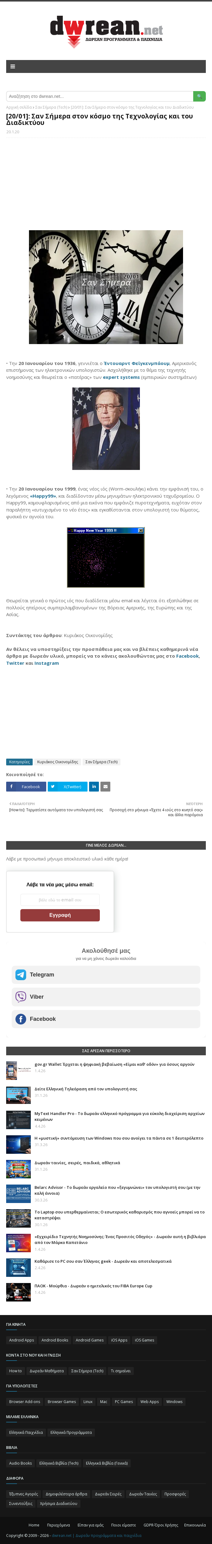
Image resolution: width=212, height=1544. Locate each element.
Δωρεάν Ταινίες (143, 1494)
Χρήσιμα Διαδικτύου (58, 1503)
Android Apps (21, 1340)
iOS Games (144, 1340)
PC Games (124, 1401)
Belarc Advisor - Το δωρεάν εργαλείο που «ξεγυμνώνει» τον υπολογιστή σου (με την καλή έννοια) (117, 1190)
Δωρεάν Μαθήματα (47, 1371)
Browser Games (62, 1401)
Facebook (187, 656)
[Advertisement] (106, 187)
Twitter (15, 663)
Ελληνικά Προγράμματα (71, 1432)
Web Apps (150, 1401)
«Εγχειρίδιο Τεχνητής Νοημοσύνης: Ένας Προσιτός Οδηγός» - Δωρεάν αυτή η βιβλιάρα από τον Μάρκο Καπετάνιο (120, 1239)
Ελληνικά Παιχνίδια (26, 1432)
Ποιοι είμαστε (123, 1525)
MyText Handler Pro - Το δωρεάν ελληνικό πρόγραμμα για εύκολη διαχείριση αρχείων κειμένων (120, 1116)
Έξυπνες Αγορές (23, 1494)
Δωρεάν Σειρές (108, 1494)
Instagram (47, 663)
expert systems (121, 377)
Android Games (90, 1340)
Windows (174, 1401)
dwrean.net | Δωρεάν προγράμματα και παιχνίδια (96, 1535)
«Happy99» (43, 496)
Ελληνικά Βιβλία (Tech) (58, 1463)
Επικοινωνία (195, 1525)
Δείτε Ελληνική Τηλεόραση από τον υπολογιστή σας (86, 1089)
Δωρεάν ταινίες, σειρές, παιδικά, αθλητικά (77, 1162)
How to (15, 1371)
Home (34, 1525)
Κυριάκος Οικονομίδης (57, 761)
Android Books (55, 1340)
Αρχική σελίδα (19, 107)
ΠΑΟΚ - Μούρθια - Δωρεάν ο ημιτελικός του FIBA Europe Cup (93, 1286)
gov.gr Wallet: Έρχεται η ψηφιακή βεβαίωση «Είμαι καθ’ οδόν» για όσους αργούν (114, 1064)
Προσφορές (175, 1494)
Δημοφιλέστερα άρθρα (66, 1494)
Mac (103, 1401)
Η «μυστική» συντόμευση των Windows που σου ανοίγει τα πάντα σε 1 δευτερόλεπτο (119, 1138)
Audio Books (20, 1463)
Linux (88, 1401)
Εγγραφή (60, 915)
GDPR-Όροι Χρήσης (161, 1525)
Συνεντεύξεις (20, 1503)
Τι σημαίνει (121, 1371)
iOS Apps (119, 1340)
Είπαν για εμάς (91, 1525)
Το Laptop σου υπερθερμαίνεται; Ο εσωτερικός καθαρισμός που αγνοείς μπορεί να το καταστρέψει (120, 1215)
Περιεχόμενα (58, 1525)
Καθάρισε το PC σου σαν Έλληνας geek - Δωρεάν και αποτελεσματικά (103, 1261)
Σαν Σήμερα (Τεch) (51, 107)
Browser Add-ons (24, 1401)
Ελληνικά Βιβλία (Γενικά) (107, 1463)
